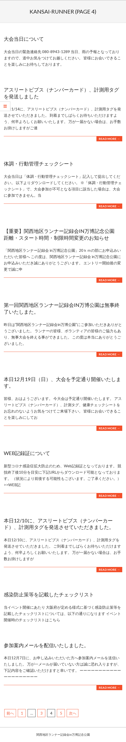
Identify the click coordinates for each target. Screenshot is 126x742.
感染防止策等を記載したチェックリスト (49, 594)
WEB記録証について (27, 453)
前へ (10, 713)
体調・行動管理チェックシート (39, 163)
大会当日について (24, 39)
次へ (72, 713)
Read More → (109, 139)
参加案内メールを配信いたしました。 (46, 645)
